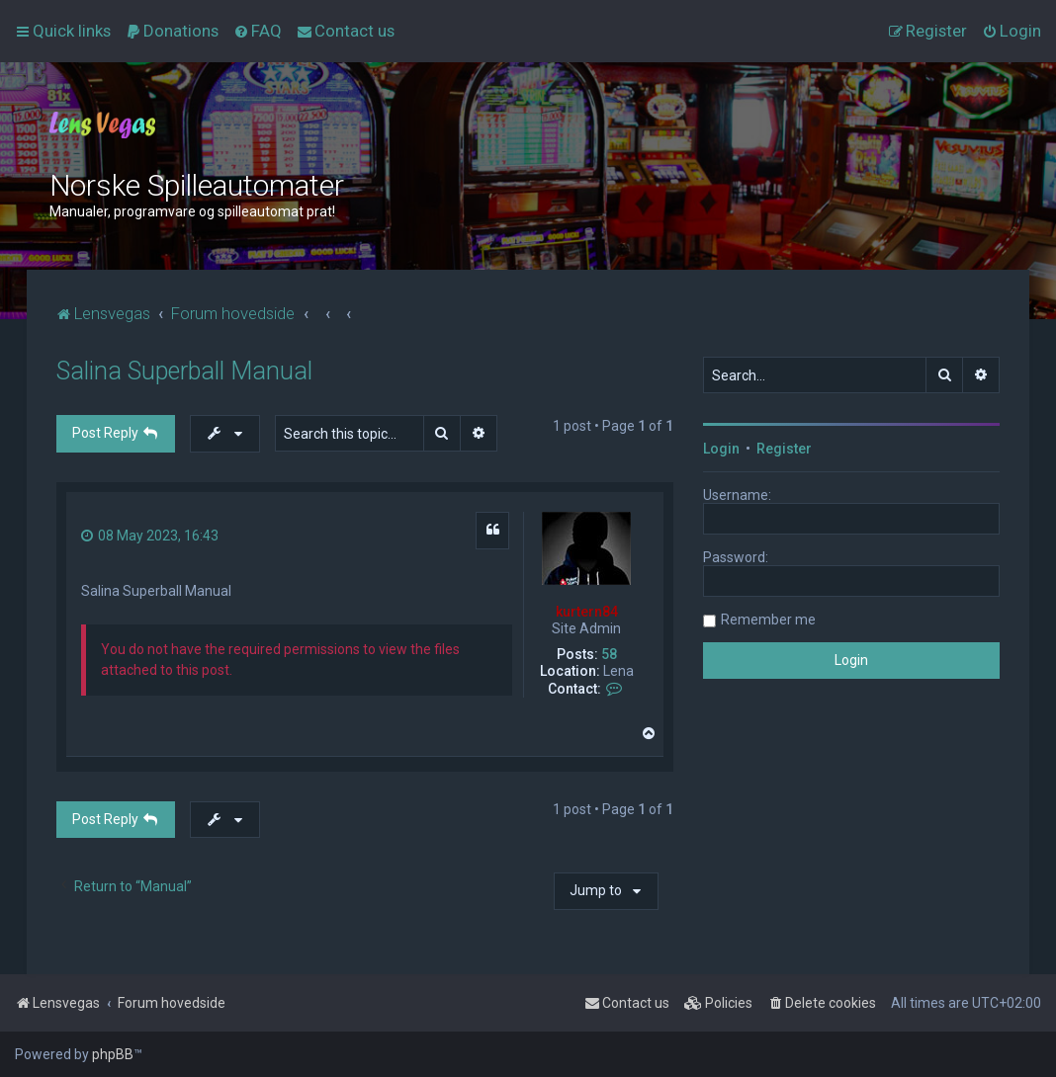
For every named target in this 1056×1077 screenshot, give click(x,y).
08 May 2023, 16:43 (150, 535)
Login (721, 448)
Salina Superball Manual (184, 371)
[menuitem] (172, 30)
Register (784, 448)
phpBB (112, 1054)
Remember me (768, 619)
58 (609, 654)
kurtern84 (587, 612)
